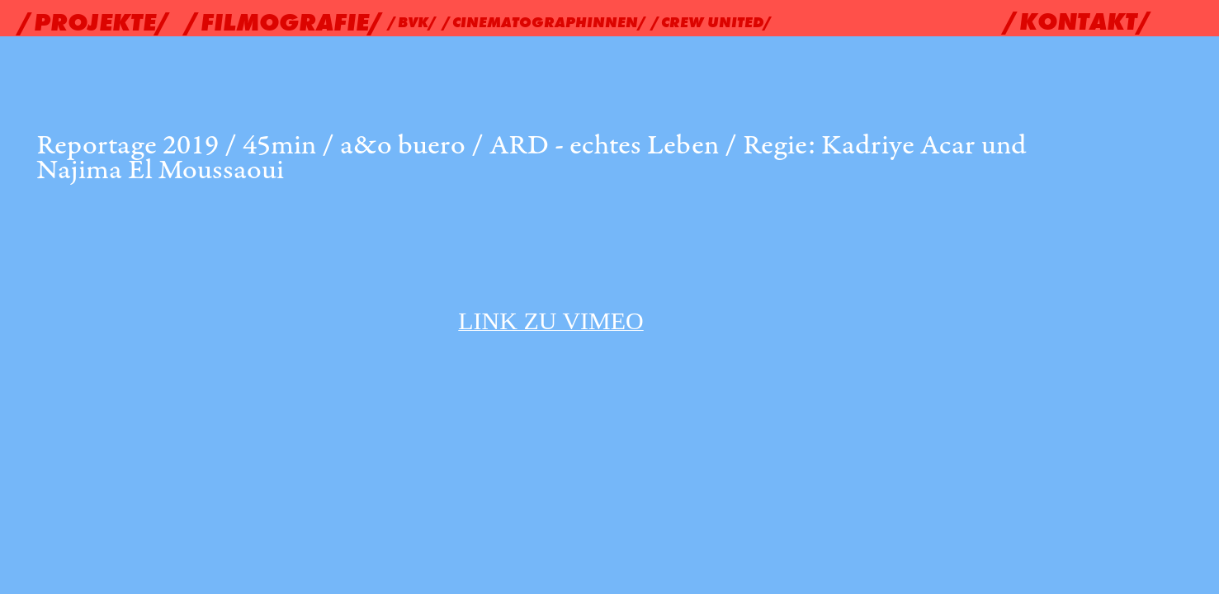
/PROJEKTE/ (95, 22)
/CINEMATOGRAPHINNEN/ (545, 21)
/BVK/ (413, 21)
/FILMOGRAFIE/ (285, 22)
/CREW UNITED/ (712, 21)
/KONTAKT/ (1078, 21)
